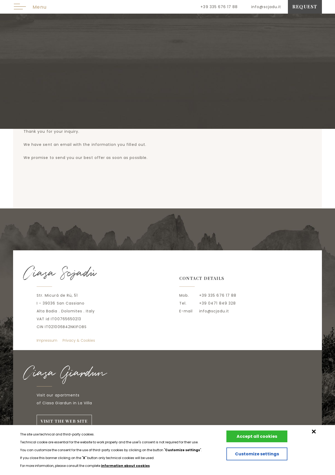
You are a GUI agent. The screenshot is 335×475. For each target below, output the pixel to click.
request (304, 6)
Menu (30, 7)
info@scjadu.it (266, 6)
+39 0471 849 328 (217, 303)
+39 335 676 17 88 (219, 6)
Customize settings (253, 457)
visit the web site (65, 421)
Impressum (47, 340)
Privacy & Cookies (79, 340)
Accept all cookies (253, 436)
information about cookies (125, 465)
